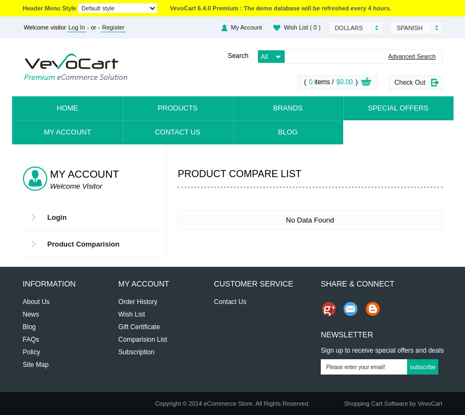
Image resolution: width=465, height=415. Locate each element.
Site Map (36, 365)
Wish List (302, 27)
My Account (246, 27)
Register (113, 27)
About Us (36, 302)
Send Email (351, 309)
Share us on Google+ (329, 309)
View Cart (366, 83)
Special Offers (398, 108)
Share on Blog (372, 309)
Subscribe (422, 367)
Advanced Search (412, 57)
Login (57, 217)
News (31, 314)
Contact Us (177, 132)
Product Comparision (84, 244)
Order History (138, 302)
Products (178, 108)
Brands (288, 108)
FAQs (31, 339)
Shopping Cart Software (376, 403)
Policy (31, 352)
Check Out (410, 82)
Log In (76, 27)
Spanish (409, 28)
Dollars (349, 28)
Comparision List (143, 339)
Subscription (137, 352)
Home (67, 108)
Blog (288, 132)
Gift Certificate (139, 327)
